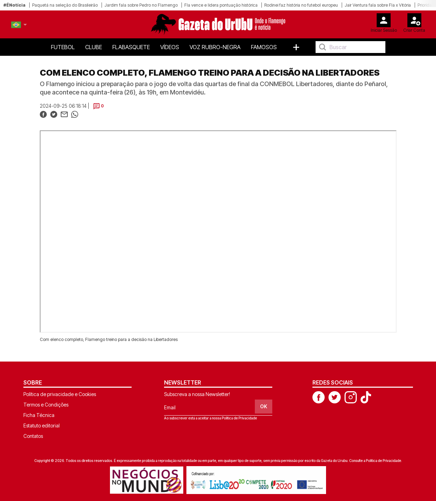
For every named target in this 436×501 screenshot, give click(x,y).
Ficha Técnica (38, 415)
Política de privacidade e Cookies (59, 394)
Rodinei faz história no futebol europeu (301, 5)
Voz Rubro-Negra (215, 47)
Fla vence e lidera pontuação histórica (221, 5)
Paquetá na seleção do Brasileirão (65, 5)
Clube (93, 47)
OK (263, 406)
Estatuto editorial (41, 425)
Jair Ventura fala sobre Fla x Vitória (378, 5)
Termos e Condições (45, 405)
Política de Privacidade (239, 418)
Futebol (63, 47)
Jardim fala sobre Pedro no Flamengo (141, 5)
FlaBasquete (131, 47)
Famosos (264, 47)
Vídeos (169, 47)
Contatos (33, 436)
